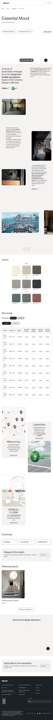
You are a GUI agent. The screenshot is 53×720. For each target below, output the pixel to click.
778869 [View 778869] (26, 365)
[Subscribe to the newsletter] (44, 666)
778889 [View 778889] (40, 336)
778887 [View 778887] (40, 365)
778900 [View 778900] (47, 351)
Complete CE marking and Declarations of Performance (8, 691)
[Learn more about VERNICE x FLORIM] (13, 522)
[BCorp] (4, 704)
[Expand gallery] (46, 233)
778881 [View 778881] (33, 344)
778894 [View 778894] (40, 394)
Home (3, 8)
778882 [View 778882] (33, 351)
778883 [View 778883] (33, 380)
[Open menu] (49, 3)
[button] (24, 249)
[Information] (14, 330)
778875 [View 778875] (26, 387)
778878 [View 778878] (33, 365)
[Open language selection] (39, 701)
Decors (15, 323)
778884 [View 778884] (33, 387)
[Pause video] (45, 60)
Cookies (37, 690)
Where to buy (22, 694)
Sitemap (37, 693)
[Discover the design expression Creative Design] (26, 639)
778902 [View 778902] (47, 387)
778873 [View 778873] (26, 351)
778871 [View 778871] (26, 336)
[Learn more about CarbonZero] (39, 438)
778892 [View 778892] (40, 380)
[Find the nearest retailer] (13, 455)
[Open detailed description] (35, 188)
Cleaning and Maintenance (25, 685)
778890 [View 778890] (40, 344)
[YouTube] (35, 713)
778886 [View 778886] (40, 358)
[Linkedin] (39, 713)
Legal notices (39, 685)
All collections (14, 8)
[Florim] (6, 3)
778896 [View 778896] (47, 365)
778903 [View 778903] (47, 394)
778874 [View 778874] (26, 380)
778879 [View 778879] (33, 373)
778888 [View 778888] (40, 373)
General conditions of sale (7, 685)
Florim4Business (22, 687)
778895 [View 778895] (47, 358)
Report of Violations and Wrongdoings (24, 691)
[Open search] (46, 3)
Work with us (4, 687)
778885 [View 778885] (33, 394)
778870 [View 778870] (26, 373)
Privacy (37, 687)
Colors (6, 323)
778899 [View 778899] (47, 344)
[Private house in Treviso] (13, 587)
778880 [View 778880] (33, 336)
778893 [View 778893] (40, 387)
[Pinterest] (32, 713)
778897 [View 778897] (47, 373)
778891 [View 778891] (40, 351)
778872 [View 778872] (26, 344)
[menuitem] (13, 318)
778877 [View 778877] (33, 358)
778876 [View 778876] (26, 394)
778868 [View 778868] (26, 358)
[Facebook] (37, 713)
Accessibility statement (7, 694)
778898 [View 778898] (47, 336)
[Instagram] (30, 713)
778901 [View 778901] (47, 380)
